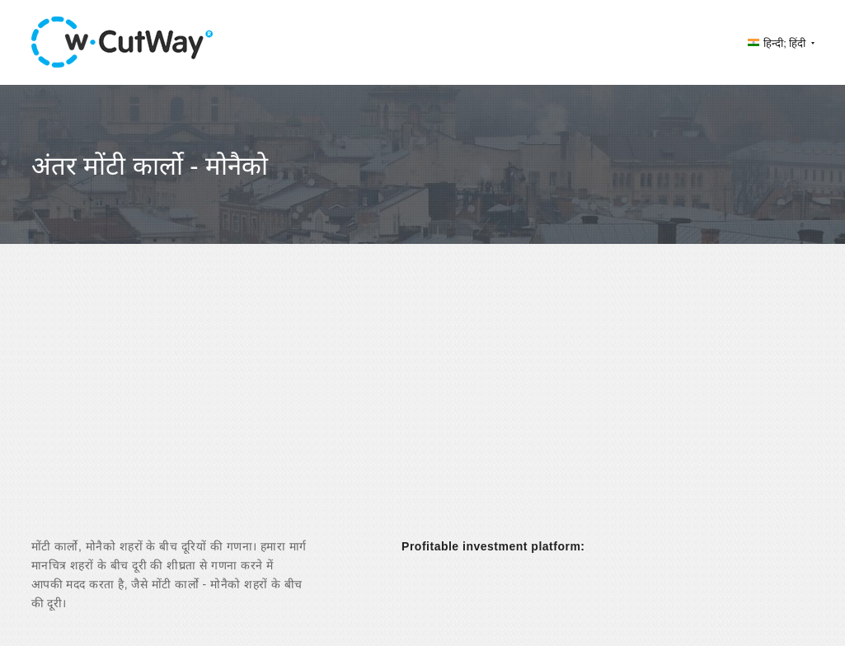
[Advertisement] (422, 405)
